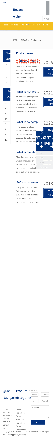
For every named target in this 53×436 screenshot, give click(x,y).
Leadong (22, 434)
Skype (42, 162)
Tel (41, 153)
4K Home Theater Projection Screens (7, 103)
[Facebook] (47, 2)
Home (5, 409)
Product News (8, 64)
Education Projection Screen (20, 423)
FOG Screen (7, 134)
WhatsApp (43, 167)
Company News (8, 70)
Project (8, 83)
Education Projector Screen (7, 113)
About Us (6, 422)
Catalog (6, 418)
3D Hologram (7, 124)
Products (6, 412)
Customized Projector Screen (7, 108)
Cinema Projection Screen (20, 412)
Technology (7, 415)
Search (47, 18)
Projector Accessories (7, 129)
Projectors (7, 118)
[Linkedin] (47, 6)
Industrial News (8, 77)
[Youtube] (47, 13)
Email (42, 158)
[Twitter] (47, 9)
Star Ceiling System (7, 139)
